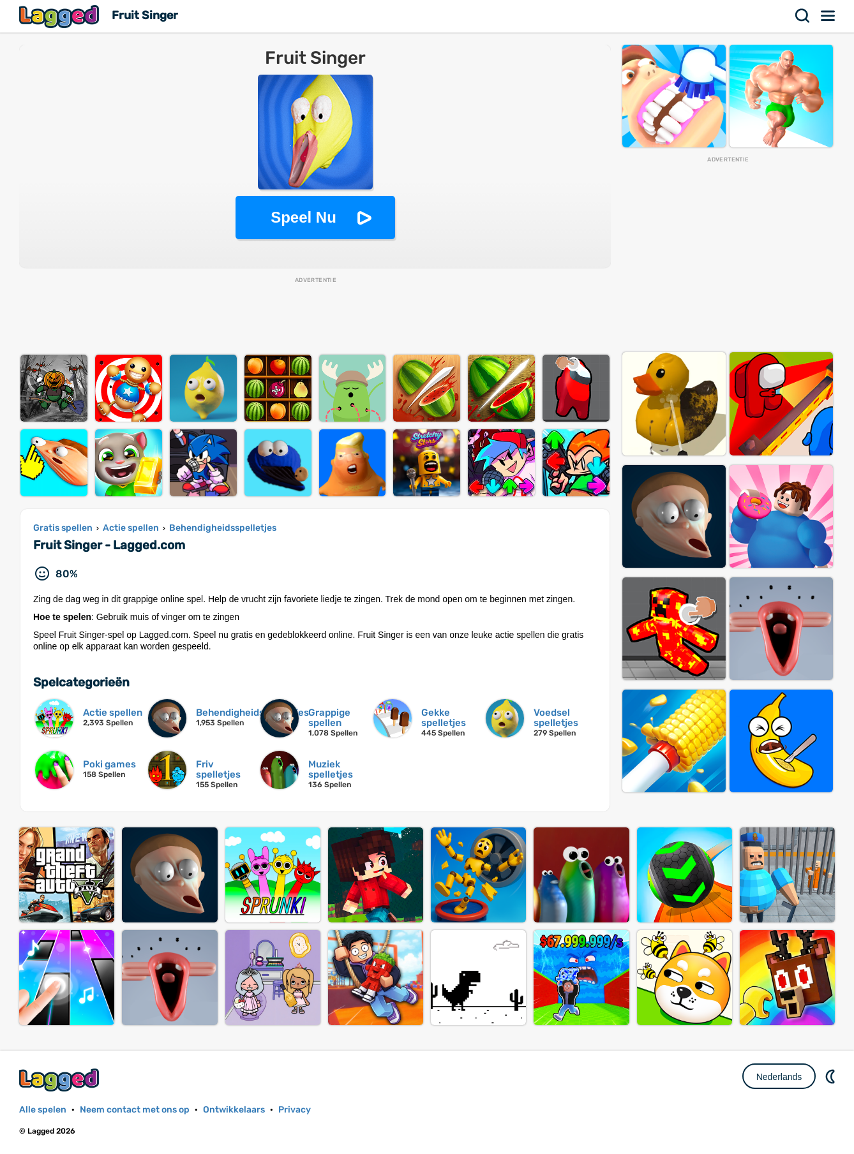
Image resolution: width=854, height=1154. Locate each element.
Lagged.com (60, 1079)
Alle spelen (42, 1109)
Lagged (60, 16)
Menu (828, 16)
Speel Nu (303, 217)
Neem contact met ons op (135, 1109)
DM (831, 1076)
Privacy (294, 1109)
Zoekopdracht (803, 16)
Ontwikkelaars (234, 1109)
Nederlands (779, 1077)
